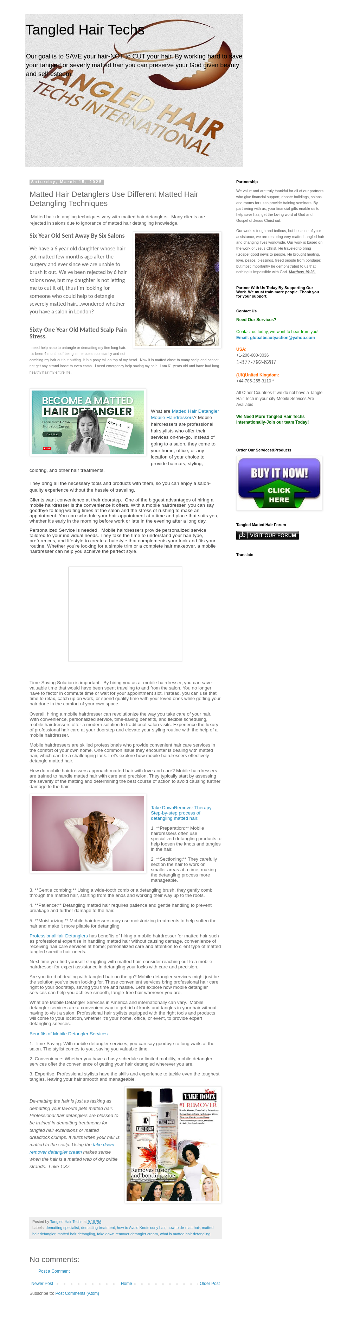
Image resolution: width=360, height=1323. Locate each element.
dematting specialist (62, 1227)
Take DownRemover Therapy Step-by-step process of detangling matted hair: (181, 813)
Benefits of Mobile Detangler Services (69, 1033)
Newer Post (42, 1283)
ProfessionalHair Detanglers (59, 935)
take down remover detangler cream (127, 1234)
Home (126, 1283)
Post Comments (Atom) (77, 1293)
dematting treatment (98, 1227)
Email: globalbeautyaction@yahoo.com (275, 337)
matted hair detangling (76, 1234)
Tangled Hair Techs (84, 29)
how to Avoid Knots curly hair (141, 1227)
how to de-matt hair (184, 1227)
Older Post (210, 1283)
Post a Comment (54, 1271)
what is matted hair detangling (185, 1234)
